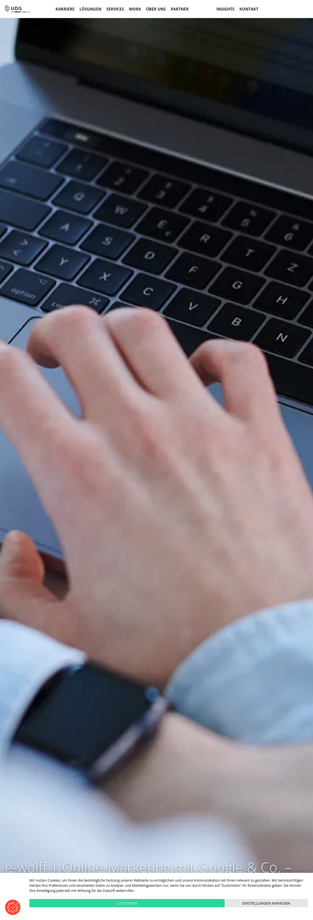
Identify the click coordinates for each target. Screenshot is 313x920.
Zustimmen (127, 903)
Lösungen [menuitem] (90, 9)
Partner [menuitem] (180, 9)
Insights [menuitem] (225, 9)
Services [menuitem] (115, 9)
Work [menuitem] (135, 9)
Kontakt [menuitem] (248, 9)
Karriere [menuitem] (65, 9)
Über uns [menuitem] (156, 9)
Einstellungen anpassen (266, 903)
